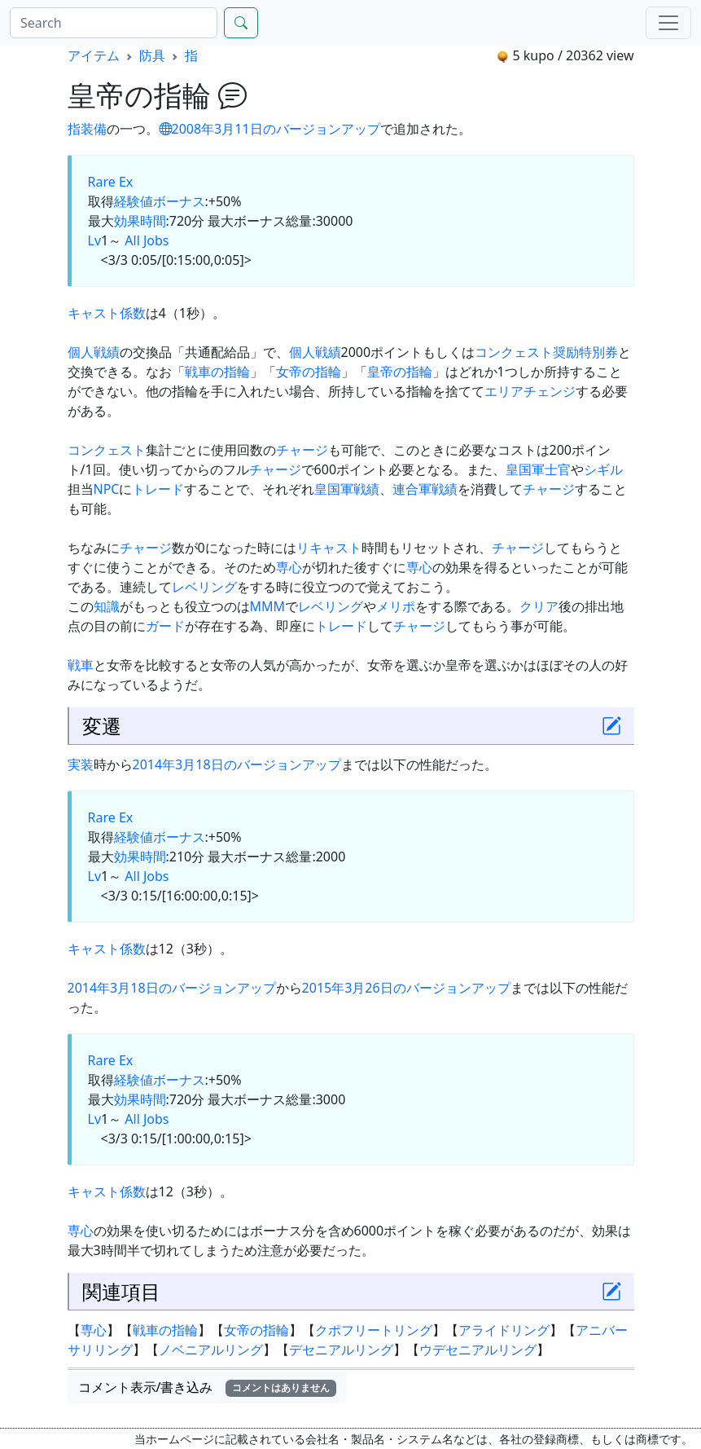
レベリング (204, 587)
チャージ (302, 450)
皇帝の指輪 (399, 372)
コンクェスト (107, 450)
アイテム (94, 55)
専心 (289, 567)
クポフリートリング (373, 1330)
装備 (94, 129)
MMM (268, 606)
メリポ (395, 606)
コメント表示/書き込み (207, 1387)
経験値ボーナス (159, 201)
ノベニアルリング (211, 1350)
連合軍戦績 (425, 489)
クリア (539, 606)
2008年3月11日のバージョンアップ (269, 129)
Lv (95, 240)
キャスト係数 (107, 313)
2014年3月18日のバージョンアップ (237, 764)
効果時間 (140, 221)
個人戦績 (94, 352)
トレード (158, 489)
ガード (165, 626)
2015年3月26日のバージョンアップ (406, 988)
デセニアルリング (341, 1350)
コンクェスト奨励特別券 (546, 352)
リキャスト (328, 548)
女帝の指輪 (308, 372)
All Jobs (147, 240)
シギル (603, 469)
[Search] (113, 22)
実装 (81, 764)
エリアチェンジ (530, 391)
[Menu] (668, 23)
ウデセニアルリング (478, 1350)
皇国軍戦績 (346, 489)
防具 (152, 55)
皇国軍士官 (538, 469)
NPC (107, 489)
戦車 (81, 665)
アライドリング (504, 1330)
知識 (107, 606)
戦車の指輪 (217, 372)
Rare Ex (111, 182)
